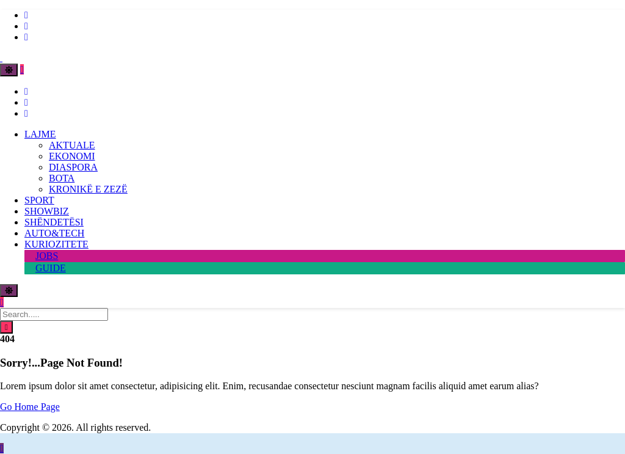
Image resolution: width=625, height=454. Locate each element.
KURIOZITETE (56, 244)
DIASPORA (73, 167)
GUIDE (50, 268)
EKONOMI (72, 156)
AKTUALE (72, 145)
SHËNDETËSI (54, 222)
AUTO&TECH (54, 233)
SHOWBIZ (46, 211)
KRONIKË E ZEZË (88, 189)
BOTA (61, 178)
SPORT (39, 200)
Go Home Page (30, 406)
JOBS (46, 256)
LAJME (40, 134)
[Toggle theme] (9, 70)
